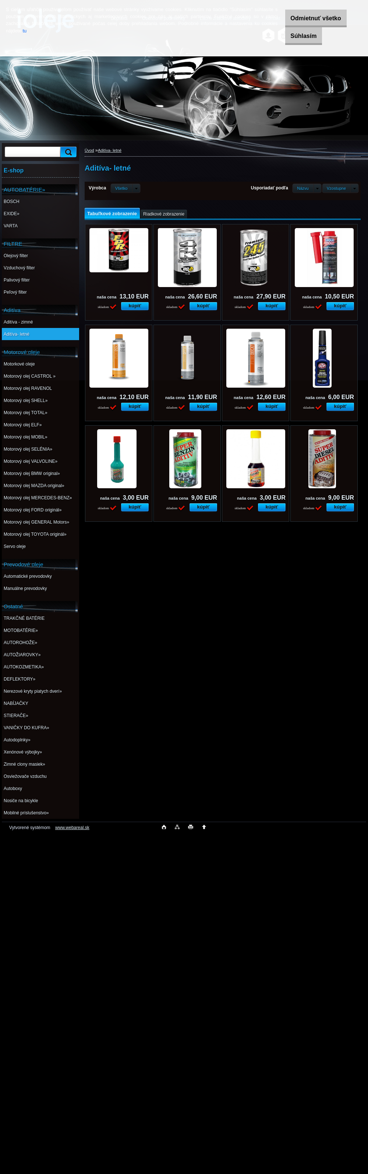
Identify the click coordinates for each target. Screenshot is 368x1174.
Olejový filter (16, 255)
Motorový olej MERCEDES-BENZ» (38, 497)
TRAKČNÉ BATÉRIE (24, 618)
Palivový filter (17, 280)
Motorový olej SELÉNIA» (28, 449)
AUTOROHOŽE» (20, 642)
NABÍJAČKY (16, 703)
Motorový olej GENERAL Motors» (36, 522)
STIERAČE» (16, 715)
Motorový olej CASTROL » (30, 376)
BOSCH (12, 201)
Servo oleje (15, 546)
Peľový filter (15, 292)
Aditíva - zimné (18, 322)
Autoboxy (13, 788)
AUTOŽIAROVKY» (22, 654)
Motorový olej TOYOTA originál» (35, 534)
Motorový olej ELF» (23, 424)
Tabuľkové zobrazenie (112, 213)
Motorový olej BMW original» (32, 473)
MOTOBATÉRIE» (21, 630)
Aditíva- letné (16, 334)
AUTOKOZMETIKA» (24, 667)
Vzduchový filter (19, 267)
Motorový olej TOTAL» (25, 412)
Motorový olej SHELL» (25, 400)
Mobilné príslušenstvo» (26, 812)
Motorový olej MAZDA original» (34, 485)
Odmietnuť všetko (310, 18)
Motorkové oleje (19, 364)
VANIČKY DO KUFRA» (26, 727)
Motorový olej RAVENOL (28, 388)
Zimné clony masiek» (24, 764)
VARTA (11, 225)
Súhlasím (298, 36)
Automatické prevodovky (28, 576)
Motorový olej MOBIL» (25, 437)
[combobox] (307, 188)
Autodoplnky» (17, 740)
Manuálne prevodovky (25, 588)
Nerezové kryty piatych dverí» (33, 691)
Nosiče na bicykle (21, 800)
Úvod (89, 150)
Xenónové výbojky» (23, 752)
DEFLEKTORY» (19, 679)
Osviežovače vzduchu (25, 776)
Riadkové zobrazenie (163, 214)
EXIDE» (12, 213)
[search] (67, 152)
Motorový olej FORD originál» (32, 510)
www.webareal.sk (72, 827)
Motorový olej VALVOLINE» (30, 461)
